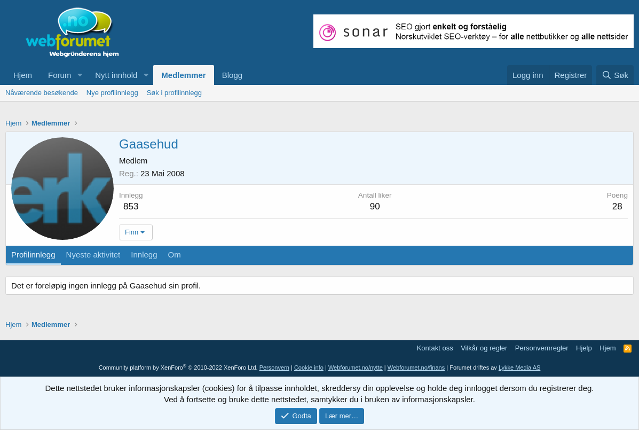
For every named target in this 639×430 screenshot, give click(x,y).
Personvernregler (542, 348)
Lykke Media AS (519, 367)
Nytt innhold (116, 75)
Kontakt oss (435, 348)
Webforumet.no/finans (416, 367)
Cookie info (309, 367)
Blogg (232, 75)
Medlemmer (183, 75)
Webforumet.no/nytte (355, 367)
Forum (59, 75)
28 (617, 206)
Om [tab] (174, 254)
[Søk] (615, 75)
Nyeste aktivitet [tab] (93, 254)
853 (130, 206)
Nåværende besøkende (41, 93)
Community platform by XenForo (178, 367)
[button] (79, 75)
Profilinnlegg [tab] (33, 254)
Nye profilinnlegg (112, 93)
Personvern (274, 367)
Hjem (22, 75)
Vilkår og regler (484, 348)
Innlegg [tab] (144, 254)
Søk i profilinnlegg (174, 93)
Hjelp (584, 348)
